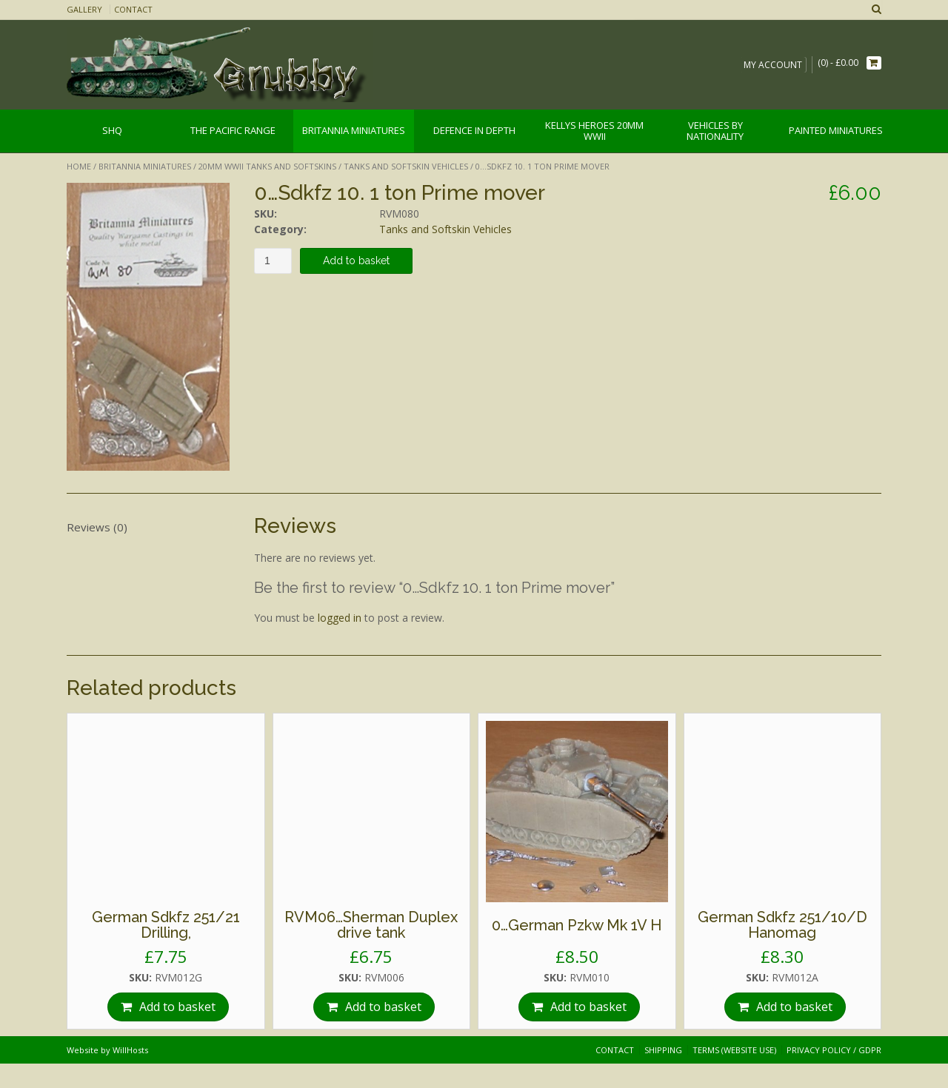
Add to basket (356, 260)
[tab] (148, 527)
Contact (133, 9)
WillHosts (130, 1049)
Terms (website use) (734, 1050)
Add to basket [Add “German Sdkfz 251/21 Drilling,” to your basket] (177, 1006)
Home (79, 166)
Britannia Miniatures (145, 166)
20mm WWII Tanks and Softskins (267, 166)
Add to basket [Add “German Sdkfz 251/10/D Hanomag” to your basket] (794, 1006)
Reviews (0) (97, 527)
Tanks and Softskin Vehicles (406, 166)
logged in (339, 618)
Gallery (84, 9)
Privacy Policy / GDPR (834, 1050)
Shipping (663, 1050)
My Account (773, 64)
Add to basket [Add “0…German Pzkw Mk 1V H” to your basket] (588, 1006)
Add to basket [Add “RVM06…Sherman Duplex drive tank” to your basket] (383, 1006)
